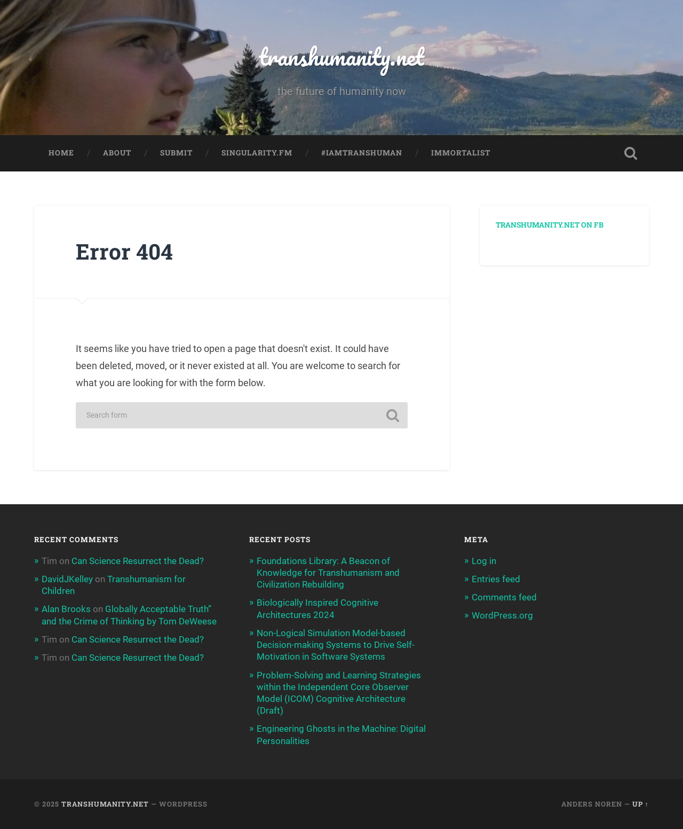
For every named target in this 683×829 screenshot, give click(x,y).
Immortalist (460, 153)
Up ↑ (640, 804)
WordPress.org (502, 615)
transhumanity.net (341, 56)
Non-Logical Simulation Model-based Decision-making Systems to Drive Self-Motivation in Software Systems (336, 645)
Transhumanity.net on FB (549, 225)
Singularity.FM (256, 153)
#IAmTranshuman (361, 153)
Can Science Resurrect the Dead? (138, 561)
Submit (176, 153)
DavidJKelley (67, 579)
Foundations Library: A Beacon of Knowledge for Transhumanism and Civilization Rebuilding (328, 573)
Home (61, 153)
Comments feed (504, 597)
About (117, 153)
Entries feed (496, 579)
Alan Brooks (66, 609)
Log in (484, 561)
